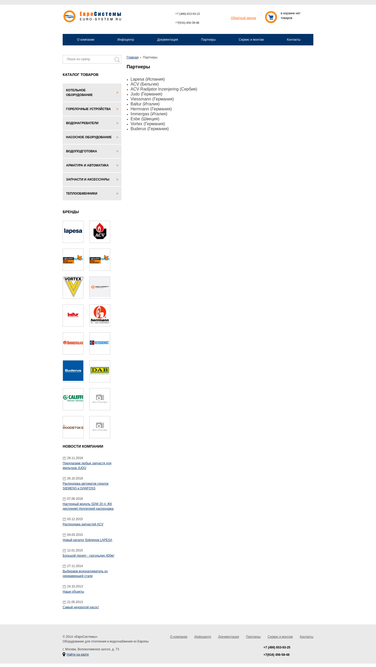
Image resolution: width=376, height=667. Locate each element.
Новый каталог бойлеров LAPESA (87, 540)
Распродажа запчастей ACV (83, 524)
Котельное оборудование (79, 92)
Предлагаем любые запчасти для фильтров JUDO (87, 465)
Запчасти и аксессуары (87, 179)
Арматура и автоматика (87, 165)
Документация (167, 39)
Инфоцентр (126, 39)
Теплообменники (81, 193)
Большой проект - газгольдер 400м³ (88, 555)
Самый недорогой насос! (81, 607)
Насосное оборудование (89, 137)
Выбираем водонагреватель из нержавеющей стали (85, 573)
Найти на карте (78, 654)
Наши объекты (73, 591)
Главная (133, 57)
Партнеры (208, 39)
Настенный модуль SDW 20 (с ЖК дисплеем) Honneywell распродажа (88, 506)
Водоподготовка (81, 151)
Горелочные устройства (88, 109)
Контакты (294, 39)
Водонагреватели (82, 123)
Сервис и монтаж (251, 39)
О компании (85, 39)
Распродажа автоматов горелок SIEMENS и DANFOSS (86, 486)
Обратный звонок (243, 18)
